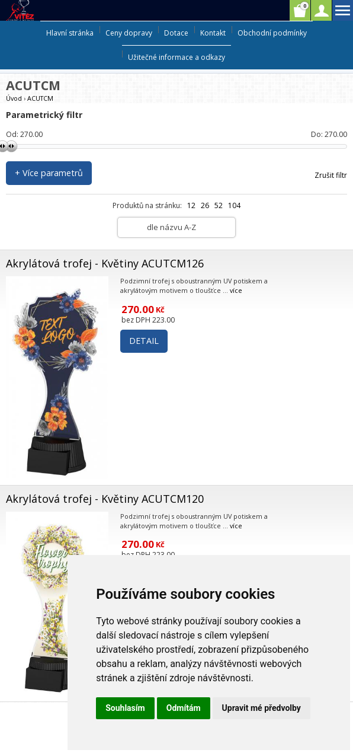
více (236, 290)
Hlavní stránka (70, 33)
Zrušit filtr (331, 175)
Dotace (176, 33)
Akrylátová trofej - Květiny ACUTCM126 (105, 263)
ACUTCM (40, 98)
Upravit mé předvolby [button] (261, 708)
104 (234, 205)
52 (218, 205)
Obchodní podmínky (272, 33)
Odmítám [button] (183, 708)
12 (191, 205)
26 (205, 205)
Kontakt (213, 33)
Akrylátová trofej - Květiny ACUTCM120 (105, 499)
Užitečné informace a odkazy (176, 57)
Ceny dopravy (128, 33)
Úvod (14, 98)
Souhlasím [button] (125, 708)
